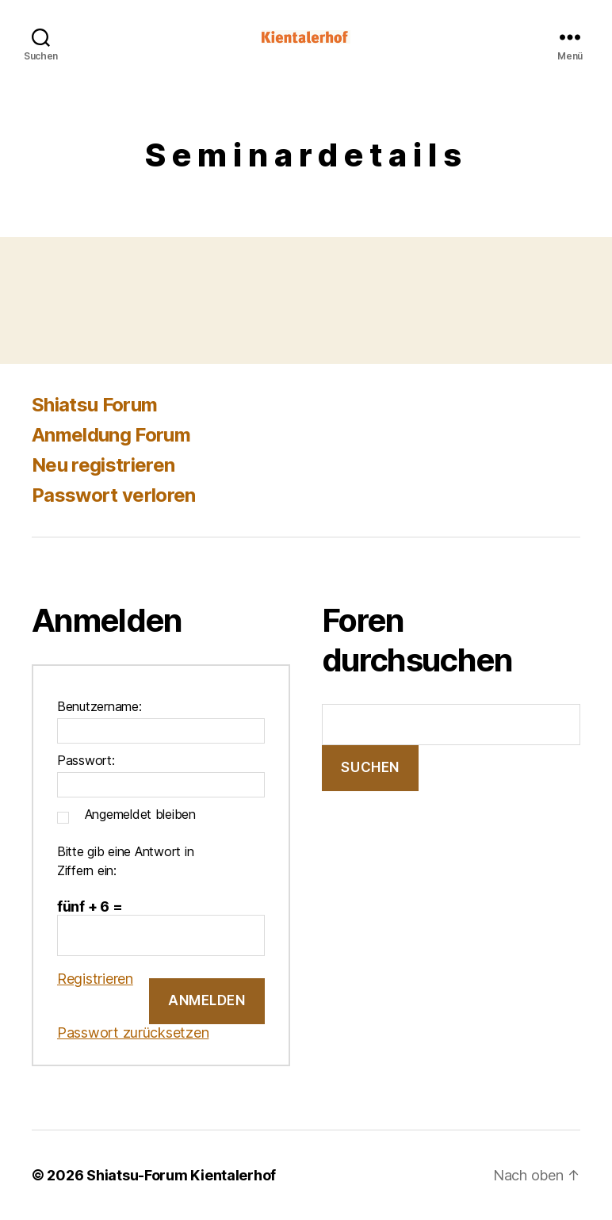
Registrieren (95, 978)
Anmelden (207, 1000)
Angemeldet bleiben (140, 814)
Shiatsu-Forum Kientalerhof (181, 1175)
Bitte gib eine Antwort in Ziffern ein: (125, 860)
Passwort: (86, 760)
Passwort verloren (114, 495)
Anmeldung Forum (111, 434)
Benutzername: (99, 706)
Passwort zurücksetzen (132, 1032)
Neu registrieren (103, 464)
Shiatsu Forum (94, 404)
